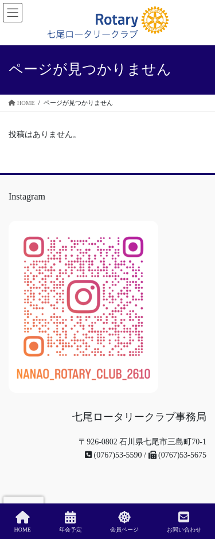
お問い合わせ (184, 522)
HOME (22, 522)
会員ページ (124, 522)
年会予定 (70, 522)
